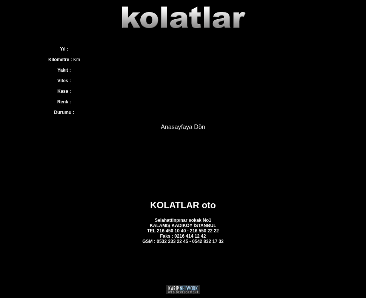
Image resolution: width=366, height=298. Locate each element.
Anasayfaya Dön (183, 127)
